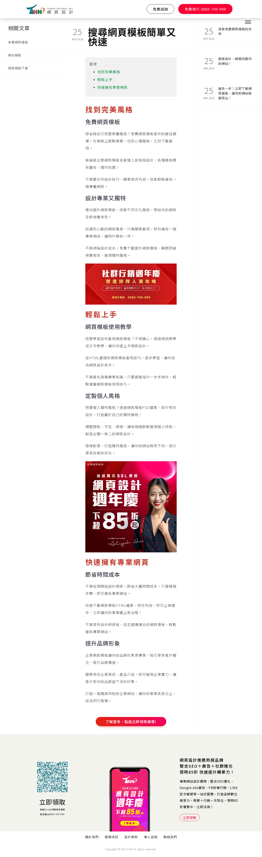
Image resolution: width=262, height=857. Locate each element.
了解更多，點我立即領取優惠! (131, 721)
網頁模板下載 (18, 68)
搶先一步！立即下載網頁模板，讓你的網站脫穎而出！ (235, 91)
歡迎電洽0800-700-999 (52, 814)
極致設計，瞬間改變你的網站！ (235, 61)
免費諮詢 (160, 9)
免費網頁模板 (18, 42)
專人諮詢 (150, 836)
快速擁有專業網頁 (112, 87)
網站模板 (14, 55)
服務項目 (111, 836)
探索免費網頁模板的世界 (235, 31)
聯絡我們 (170, 836)
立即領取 (52, 801)
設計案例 (131, 836)
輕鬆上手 (105, 79)
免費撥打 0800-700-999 (205, 9)
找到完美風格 (108, 71)
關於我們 (92, 836)
